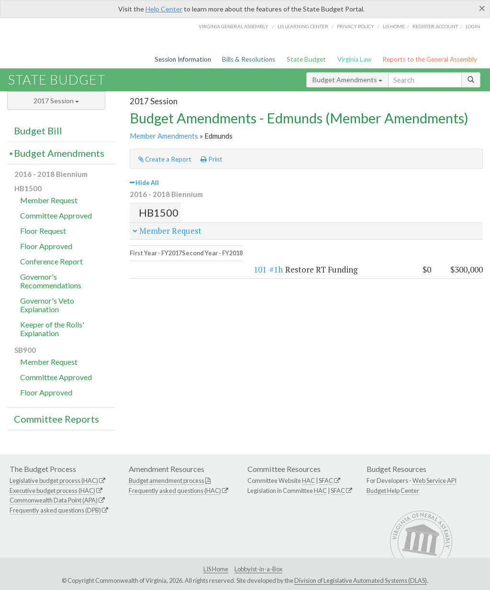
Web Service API (434, 480)
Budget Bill (38, 130)
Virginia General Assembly (233, 26)
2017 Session (56, 101)
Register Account (435, 26)
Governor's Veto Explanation (47, 305)
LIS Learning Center (303, 26)
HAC (308, 480)
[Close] (482, 8)
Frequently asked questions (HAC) (175, 490)
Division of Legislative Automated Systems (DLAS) (360, 580)
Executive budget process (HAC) (52, 490)
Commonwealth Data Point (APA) (54, 500)
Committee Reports (56, 419)
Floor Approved (46, 246)
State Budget (306, 59)
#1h (171, 263)
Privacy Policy (355, 26)
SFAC (326, 480)
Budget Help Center (393, 490)
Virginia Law (354, 59)
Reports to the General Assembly (429, 59)
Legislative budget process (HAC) (54, 480)
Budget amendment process (166, 480)
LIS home (394, 26)
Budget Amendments (347, 80)
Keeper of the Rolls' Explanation (52, 329)
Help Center (163, 9)
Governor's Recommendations (50, 281)
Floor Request (43, 230)
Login (473, 26)
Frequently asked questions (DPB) (55, 510)
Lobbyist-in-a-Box (258, 569)
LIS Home (215, 569)
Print (211, 159)
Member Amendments (164, 135)
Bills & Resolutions (248, 59)
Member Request (49, 200)
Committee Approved (56, 215)
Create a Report (164, 159)
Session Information (183, 59)
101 (155, 263)
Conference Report (51, 261)
